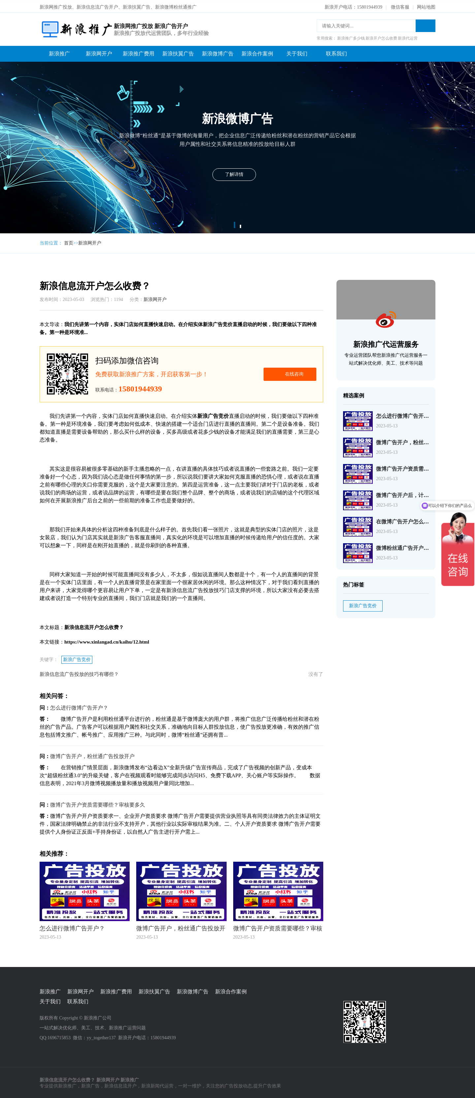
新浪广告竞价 (77, 658)
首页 (68, 241)
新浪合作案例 (257, 52)
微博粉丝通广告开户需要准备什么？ (418, 546)
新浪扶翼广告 (178, 52)
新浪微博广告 (218, 52)
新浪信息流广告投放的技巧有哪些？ (79, 673)
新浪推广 (59, 52)
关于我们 (296, 52)
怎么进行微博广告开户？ (79, 706)
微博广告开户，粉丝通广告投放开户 (92, 755)
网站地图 (426, 5)
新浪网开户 (99, 52)
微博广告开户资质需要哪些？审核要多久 (97, 803)
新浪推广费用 (138, 52)
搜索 (425, 24)
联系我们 (336, 52)
